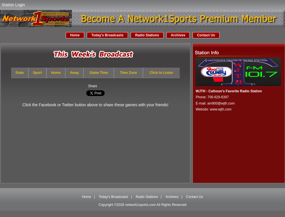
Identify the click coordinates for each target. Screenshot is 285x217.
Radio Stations (147, 35)
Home (75, 35)
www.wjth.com (221, 109)
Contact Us (206, 35)
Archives (178, 35)
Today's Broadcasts (107, 35)
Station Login (13, 5)
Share (92, 86)
